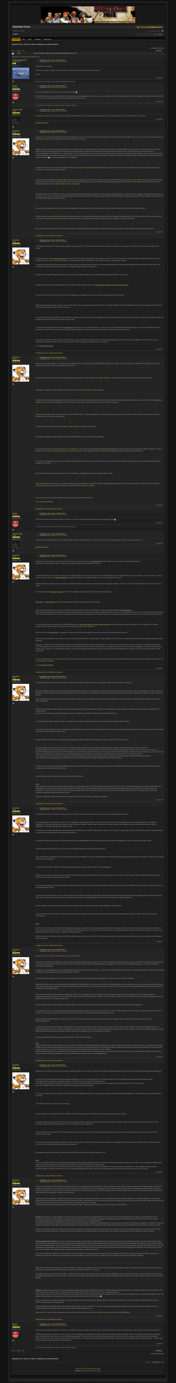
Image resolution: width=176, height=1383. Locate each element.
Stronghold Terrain (140, 180)
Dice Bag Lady (58, 451)
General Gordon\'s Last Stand (128, 216)
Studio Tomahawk (41, 483)
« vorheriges (154, 48)
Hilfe (23, 39)
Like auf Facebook (103, 1312)
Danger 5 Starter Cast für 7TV (64, 184)
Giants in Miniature (64, 167)
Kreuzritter (108, 218)
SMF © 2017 (86, 1368)
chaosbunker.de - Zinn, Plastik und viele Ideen (49, 235)
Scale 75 (84, 426)
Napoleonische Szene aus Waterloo (56, 218)
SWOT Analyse (104, 1190)
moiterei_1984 (17, 109)
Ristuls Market (62, 180)
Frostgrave (84, 483)
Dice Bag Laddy (82, 180)
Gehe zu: (148, 1362)
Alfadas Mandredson (19, 60)
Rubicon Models (54, 400)
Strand (14, 86)
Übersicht (16, 39)
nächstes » (161, 48)
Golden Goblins (58, 437)
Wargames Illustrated (91, 167)
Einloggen (38, 39)
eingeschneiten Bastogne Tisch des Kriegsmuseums (111, 285)
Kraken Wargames (104, 378)
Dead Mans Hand (80, 485)
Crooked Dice (133, 182)
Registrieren (48, 39)
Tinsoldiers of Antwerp (43, 139)
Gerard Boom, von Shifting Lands (68, 449)
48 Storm (118, 461)
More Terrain (40, 473)
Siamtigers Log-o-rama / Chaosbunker (52, 60)
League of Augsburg (44, 390)
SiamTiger (15, 131)
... (22, 51)
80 (24, 51)
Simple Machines (95, 1368)
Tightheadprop (157, 400)
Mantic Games (73, 426)
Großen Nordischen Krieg (88, 390)
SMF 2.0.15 (79, 1368)
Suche (30, 39)
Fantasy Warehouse (75, 378)
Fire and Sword (63, 426)
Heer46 (114, 180)
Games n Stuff (65, 194)
